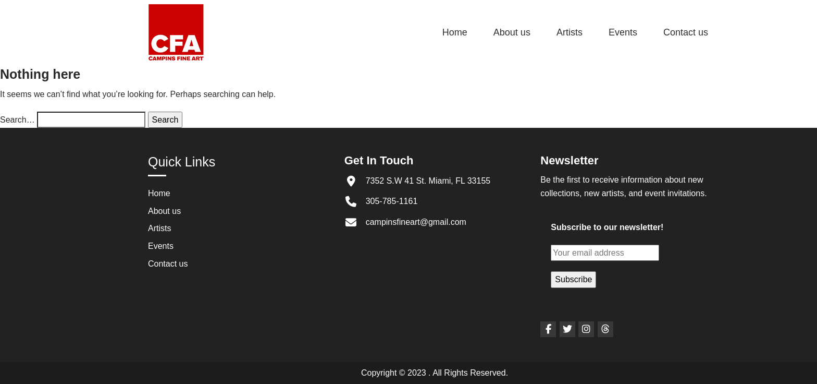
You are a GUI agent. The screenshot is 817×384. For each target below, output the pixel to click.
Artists (569, 32)
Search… (17, 119)
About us (511, 32)
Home (454, 32)
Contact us (685, 32)
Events (623, 32)
